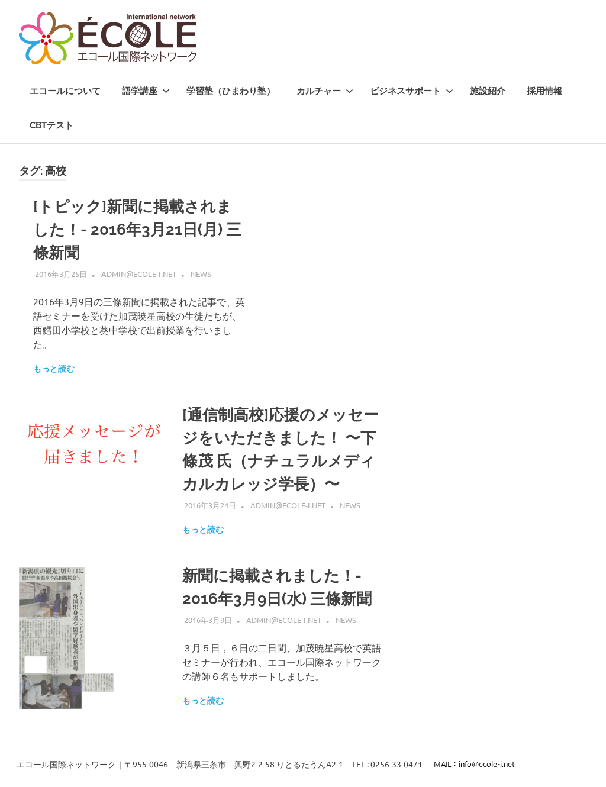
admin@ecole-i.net (138, 274)
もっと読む (54, 368)
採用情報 (544, 91)
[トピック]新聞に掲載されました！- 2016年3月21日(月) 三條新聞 (137, 230)
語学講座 (146, 91)
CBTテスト (51, 125)
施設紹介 (487, 91)
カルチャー (324, 91)
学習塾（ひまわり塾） (230, 91)
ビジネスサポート (411, 91)
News (201, 274)
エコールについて (65, 91)
